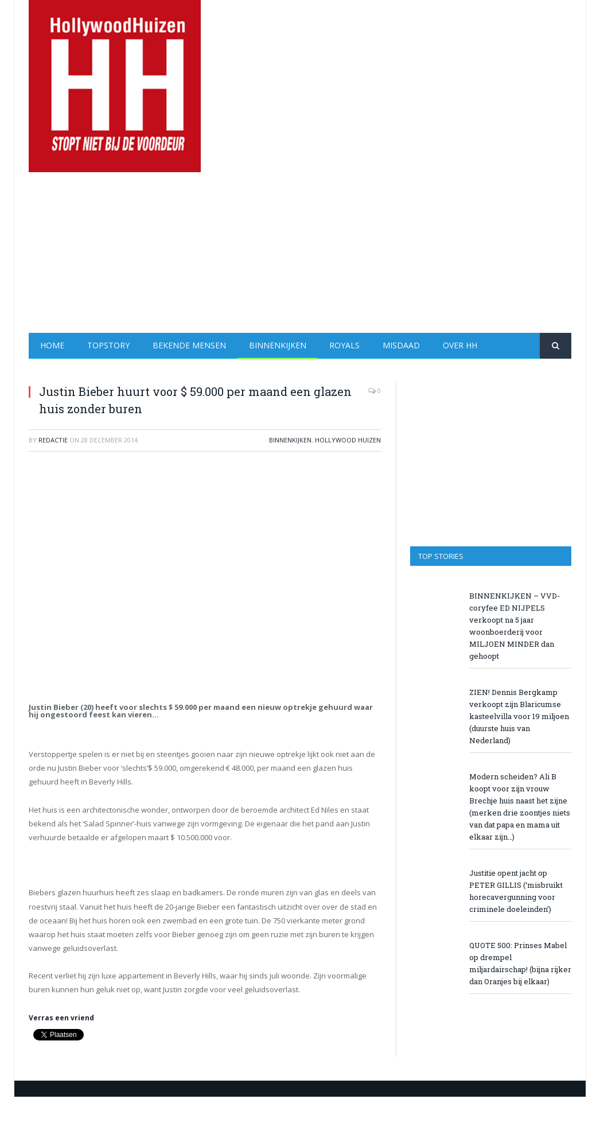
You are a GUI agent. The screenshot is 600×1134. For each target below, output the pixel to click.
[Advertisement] (371, 252)
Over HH (460, 345)
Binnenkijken (277, 345)
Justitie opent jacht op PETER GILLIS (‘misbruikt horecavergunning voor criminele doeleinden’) (516, 891)
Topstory (108, 345)
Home (52, 345)
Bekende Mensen (189, 345)
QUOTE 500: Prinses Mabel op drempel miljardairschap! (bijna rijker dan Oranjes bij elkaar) (520, 963)
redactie (53, 440)
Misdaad (401, 345)
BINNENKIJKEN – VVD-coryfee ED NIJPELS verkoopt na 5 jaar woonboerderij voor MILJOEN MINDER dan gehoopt (514, 626)
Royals (344, 345)
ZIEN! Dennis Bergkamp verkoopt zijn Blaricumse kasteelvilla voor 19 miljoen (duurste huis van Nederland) (519, 716)
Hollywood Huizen (348, 440)
